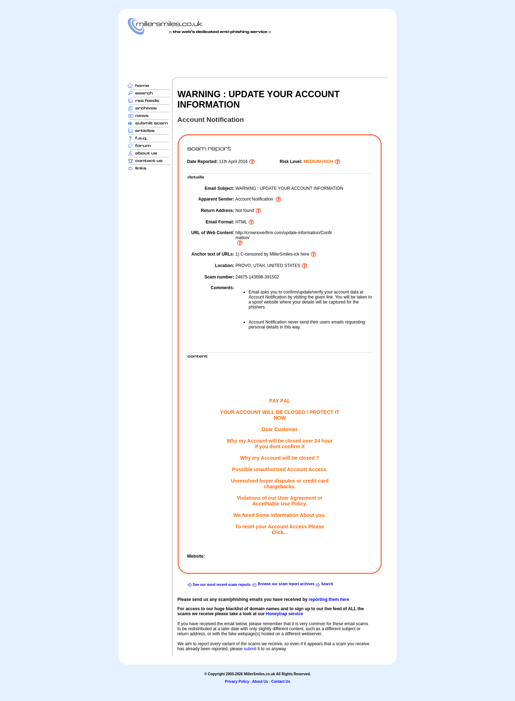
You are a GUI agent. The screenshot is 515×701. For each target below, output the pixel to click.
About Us (260, 681)
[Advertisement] (257, 56)
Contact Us (280, 681)
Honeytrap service (284, 613)
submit (250, 648)
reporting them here (329, 599)
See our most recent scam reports (222, 585)
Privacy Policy (237, 681)
